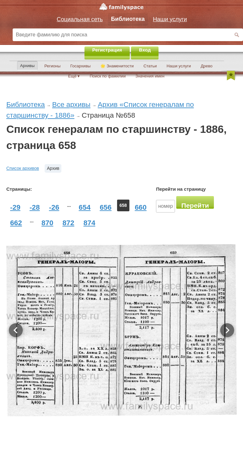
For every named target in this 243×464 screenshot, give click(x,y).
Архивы (27, 65)
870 (47, 223)
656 (105, 207)
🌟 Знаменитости (117, 66)
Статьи (150, 66)
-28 (34, 207)
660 (140, 207)
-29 (15, 207)
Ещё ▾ (74, 76)
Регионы (52, 66)
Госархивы (80, 66)
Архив (53, 168)
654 (84, 207)
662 (16, 223)
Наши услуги (178, 66)
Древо (206, 66)
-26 (54, 207)
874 (89, 223)
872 (68, 223)
